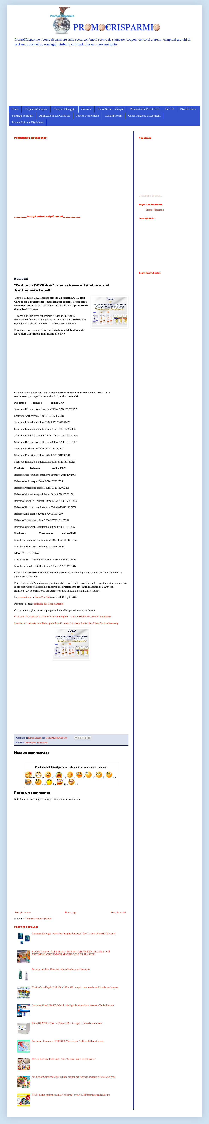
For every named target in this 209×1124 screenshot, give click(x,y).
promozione (24, 597)
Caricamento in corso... (150, 195)
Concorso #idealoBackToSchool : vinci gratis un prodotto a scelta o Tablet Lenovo (73, 1005)
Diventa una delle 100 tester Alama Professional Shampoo (61, 969)
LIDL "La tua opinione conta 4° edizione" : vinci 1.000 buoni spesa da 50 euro (71, 1095)
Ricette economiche (87, 115)
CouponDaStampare (36, 109)
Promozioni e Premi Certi (144, 109)
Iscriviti (169, 109)
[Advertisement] (104, 76)
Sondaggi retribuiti (22, 115)
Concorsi (86, 109)
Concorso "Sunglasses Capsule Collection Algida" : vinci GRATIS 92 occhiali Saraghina (62, 616)
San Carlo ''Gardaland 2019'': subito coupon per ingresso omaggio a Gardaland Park (73, 1077)
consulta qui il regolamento (49, 603)
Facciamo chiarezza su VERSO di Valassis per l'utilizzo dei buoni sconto (68, 1041)
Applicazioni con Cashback (54, 115)
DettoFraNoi (30, 742)
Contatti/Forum (113, 115)
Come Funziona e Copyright (144, 115)
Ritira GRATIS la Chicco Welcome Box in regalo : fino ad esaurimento (67, 1023)
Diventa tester (188, 109)
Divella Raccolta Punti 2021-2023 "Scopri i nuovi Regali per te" (64, 1059)
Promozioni (42, 742)
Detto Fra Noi (42, 597)
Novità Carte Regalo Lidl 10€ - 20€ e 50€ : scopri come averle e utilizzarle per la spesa (75, 987)
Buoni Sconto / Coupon (111, 109)
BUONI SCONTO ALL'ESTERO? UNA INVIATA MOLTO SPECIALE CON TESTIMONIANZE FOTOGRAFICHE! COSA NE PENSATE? (71, 953)
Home (15, 109)
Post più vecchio (119, 912)
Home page (70, 912)
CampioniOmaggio (64, 109)
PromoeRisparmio (155, 210)
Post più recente (23, 912)
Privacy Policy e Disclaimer (28, 122)
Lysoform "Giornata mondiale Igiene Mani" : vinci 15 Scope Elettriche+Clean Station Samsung (66, 623)
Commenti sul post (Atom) (38, 918)
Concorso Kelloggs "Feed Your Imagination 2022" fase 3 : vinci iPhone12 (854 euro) (74, 933)
